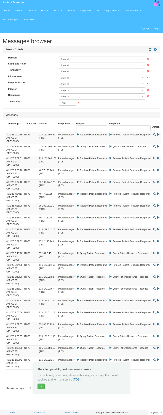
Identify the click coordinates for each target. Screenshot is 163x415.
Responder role (16, 82)
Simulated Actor (17, 63)
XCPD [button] (58, 10)
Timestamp (14, 101)
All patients (86, 10)
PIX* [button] (44, 10)
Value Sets (28, 19)
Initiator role (15, 76)
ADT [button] (6, 10)
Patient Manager (14, 2)
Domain (12, 57)
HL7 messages (10, 19)
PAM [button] (18, 10)
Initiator (12, 89)
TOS (77, 379)
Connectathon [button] (133, 10)
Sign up (145, 28)
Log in (157, 28)
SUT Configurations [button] (108, 10)
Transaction (14, 69)
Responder (14, 95)
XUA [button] (71, 10)
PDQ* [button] (32, 10)
